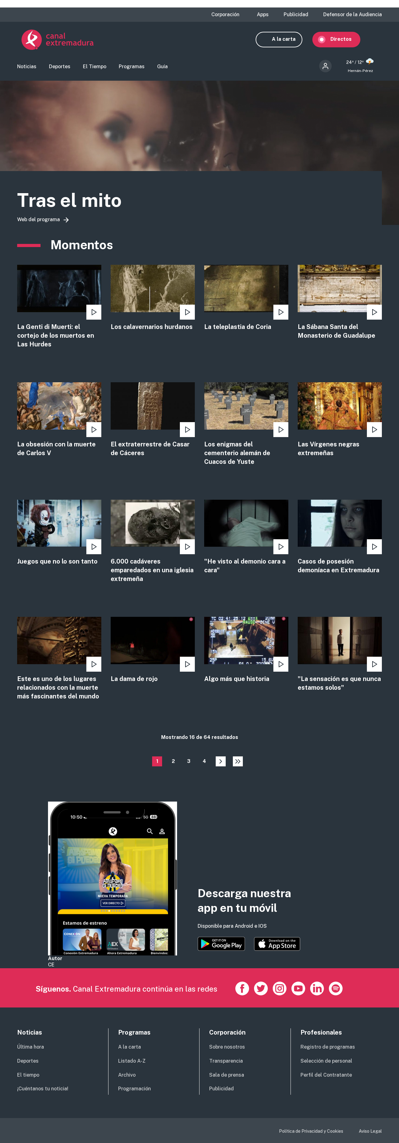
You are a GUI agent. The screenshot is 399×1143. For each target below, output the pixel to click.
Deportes (59, 67)
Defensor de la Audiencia (352, 14)
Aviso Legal (370, 1131)
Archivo (127, 1075)
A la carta (288, 40)
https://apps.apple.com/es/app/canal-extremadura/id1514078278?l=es (277, 944)
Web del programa (38, 221)
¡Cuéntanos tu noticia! (42, 1089)
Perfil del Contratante (326, 1075)
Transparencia (226, 1061)
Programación (134, 1089)
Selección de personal (326, 1061)
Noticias (26, 67)
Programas (132, 67)
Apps (263, 14)
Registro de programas (327, 1047)
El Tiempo (94, 67)
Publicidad (296, 14)
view (59, 308)
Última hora (30, 1047)
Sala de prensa (226, 1075)
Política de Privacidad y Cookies (311, 1131)
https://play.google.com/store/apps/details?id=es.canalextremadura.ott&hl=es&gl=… (221, 944)
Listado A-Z (132, 1061)
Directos (345, 40)
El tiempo (28, 1075)
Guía (162, 67)
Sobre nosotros (227, 1047)
